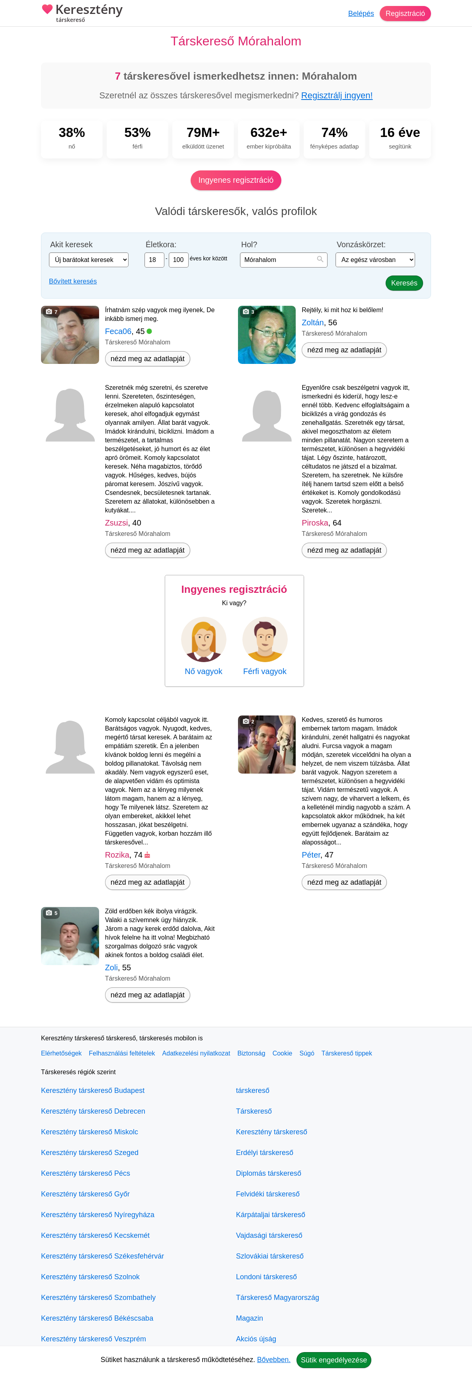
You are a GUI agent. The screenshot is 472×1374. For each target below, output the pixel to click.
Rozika (117, 854)
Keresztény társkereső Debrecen (93, 1111)
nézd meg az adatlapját (148, 359)
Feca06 (118, 331)
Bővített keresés (73, 281)
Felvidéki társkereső (268, 1194)
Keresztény (82, 14)
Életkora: (161, 244)
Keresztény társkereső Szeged (89, 1153)
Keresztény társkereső (271, 1132)
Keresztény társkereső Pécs (85, 1173)
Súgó (306, 1053)
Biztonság (251, 1053)
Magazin (249, 1318)
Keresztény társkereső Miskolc (89, 1132)
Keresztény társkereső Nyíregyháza (97, 1215)
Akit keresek (71, 244)
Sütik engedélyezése (334, 1360)
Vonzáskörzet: (361, 244)
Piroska (315, 522)
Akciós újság (256, 1339)
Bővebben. (274, 1360)
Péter (311, 854)
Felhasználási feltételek (122, 1053)
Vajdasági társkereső (269, 1235)
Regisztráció (405, 14)
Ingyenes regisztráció (236, 180)
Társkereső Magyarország (277, 1298)
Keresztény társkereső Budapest (92, 1091)
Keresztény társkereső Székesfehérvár (102, 1256)
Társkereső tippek (347, 1053)
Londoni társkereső (266, 1277)
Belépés (361, 14)
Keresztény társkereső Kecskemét (95, 1235)
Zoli (111, 967)
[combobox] (284, 260)
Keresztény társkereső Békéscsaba (97, 1318)
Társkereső (254, 1111)
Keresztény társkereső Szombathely (98, 1298)
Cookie (283, 1053)
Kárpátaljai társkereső (270, 1215)
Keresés (404, 283)
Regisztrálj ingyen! (337, 95)
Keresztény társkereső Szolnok (90, 1277)
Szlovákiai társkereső (270, 1256)
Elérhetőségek (61, 1053)
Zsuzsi (116, 522)
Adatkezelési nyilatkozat (196, 1053)
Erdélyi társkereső (264, 1153)
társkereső (252, 1091)
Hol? (249, 244)
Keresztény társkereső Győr (85, 1194)
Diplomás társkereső (268, 1173)
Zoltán (313, 322)
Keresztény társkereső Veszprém (93, 1339)
